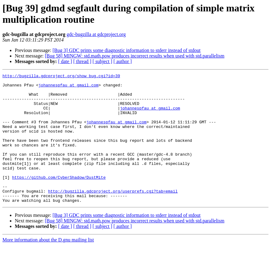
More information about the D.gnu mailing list (48, 265)
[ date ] (65, 61)
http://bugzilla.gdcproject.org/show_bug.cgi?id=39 (61, 76)
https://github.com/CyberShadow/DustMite (59, 198)
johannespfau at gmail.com (68, 87)
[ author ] (123, 61)
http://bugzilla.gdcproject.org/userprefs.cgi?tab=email (112, 215)
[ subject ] (102, 61)
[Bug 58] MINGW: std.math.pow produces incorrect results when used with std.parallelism (135, 55)
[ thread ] (82, 61)
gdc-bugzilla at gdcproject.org (96, 34)
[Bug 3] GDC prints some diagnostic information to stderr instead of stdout (127, 50)
